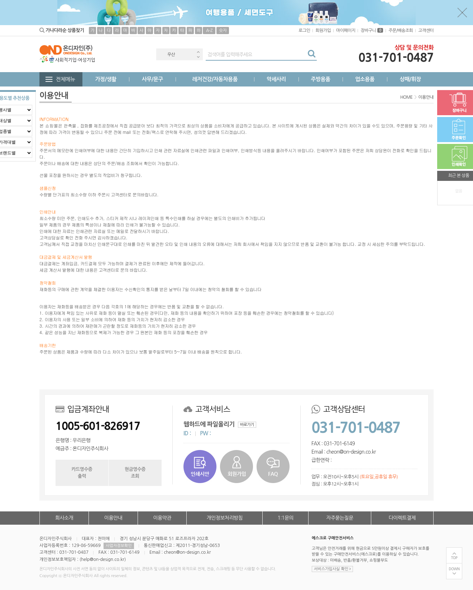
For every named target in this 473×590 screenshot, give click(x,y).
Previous (198, 52)
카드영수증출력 (81, 472)
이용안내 (113, 517)
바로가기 (247, 425)
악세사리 (276, 79)
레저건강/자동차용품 (215, 79)
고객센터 (426, 30)
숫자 (222, 30)
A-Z (209, 30)
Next (198, 57)
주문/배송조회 (400, 30)
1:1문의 (286, 517)
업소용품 (364, 79)
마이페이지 (345, 30)
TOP (454, 557)
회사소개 (64, 517)
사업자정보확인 (119, 546)
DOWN (454, 569)
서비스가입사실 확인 (332, 569)
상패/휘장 (410, 79)
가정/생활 (105, 79)
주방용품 (320, 79)
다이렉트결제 (402, 517)
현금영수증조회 (135, 472)
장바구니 (371, 30)
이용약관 (162, 517)
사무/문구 (152, 79)
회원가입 (323, 30)
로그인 (304, 30)
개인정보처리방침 (225, 517)
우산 (171, 54)
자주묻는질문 (339, 517)
